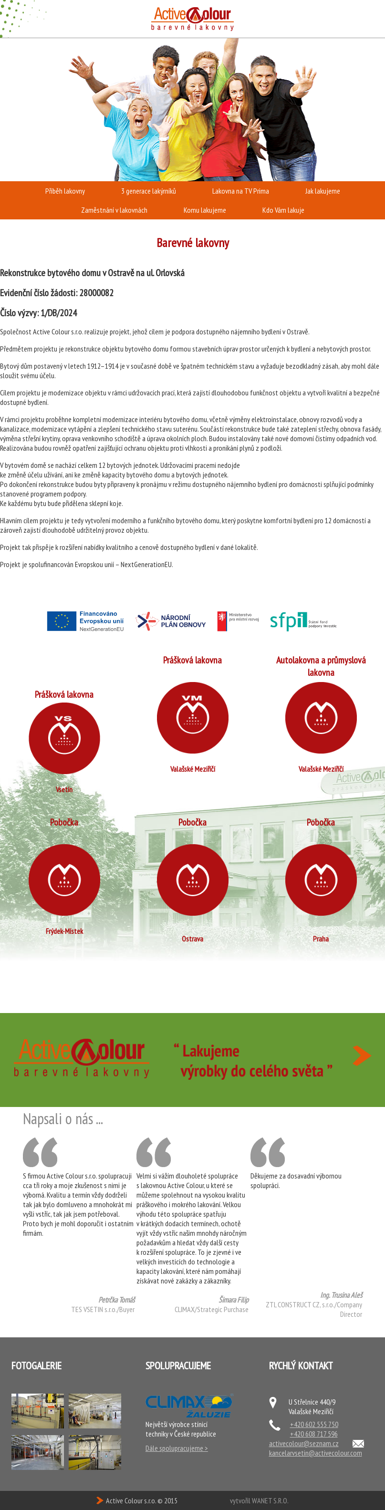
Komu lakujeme (205, 210)
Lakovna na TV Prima (240, 191)
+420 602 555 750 (314, 1424)
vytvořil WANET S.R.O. (259, 1500)
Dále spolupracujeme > (177, 1448)
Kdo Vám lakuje (283, 210)
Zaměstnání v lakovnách (114, 210)
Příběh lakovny (65, 191)
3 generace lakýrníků (148, 191)
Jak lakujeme (322, 191)
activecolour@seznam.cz (304, 1443)
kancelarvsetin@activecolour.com (315, 1453)
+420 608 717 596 (314, 1433)
